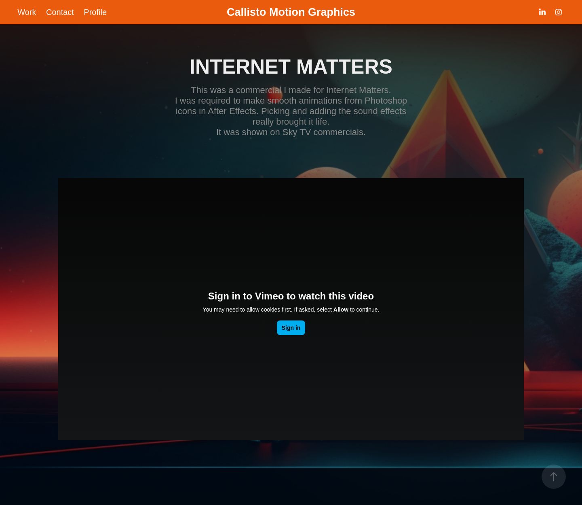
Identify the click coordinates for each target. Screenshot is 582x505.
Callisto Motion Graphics (291, 12)
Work (26, 12)
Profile (95, 12)
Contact (60, 12)
